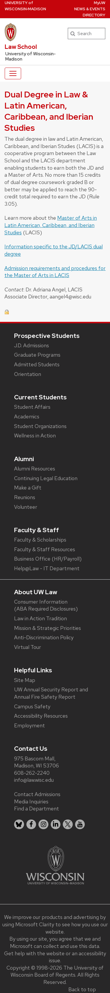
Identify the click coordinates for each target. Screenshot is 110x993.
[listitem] (19, 824)
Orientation (27, 374)
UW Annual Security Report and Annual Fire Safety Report (51, 693)
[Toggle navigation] (13, 73)
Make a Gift (27, 487)
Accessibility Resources (41, 715)
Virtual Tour (27, 647)
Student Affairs (32, 406)
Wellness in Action (35, 435)
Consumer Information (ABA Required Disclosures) (46, 605)
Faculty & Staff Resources (44, 549)
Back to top (82, 989)
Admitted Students (37, 364)
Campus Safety (32, 706)
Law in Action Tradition (40, 618)
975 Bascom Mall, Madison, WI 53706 (36, 762)
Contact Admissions (37, 794)
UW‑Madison (25, 5)
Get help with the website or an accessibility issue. (55, 957)
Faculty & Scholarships (40, 539)
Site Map (24, 680)
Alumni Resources (34, 468)
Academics (26, 416)
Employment (29, 725)
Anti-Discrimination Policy (44, 637)
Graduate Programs (37, 354)
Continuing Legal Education (45, 478)
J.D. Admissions (31, 345)
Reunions (24, 497)
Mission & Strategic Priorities (47, 628)
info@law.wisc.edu (34, 779)
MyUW (99, 2)
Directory (94, 15)
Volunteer (25, 507)
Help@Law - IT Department (46, 568)
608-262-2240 (32, 772)
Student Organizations (40, 426)
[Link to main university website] (55, 865)
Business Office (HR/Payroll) (48, 558)
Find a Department (36, 808)
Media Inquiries (31, 801)
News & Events (89, 8)
